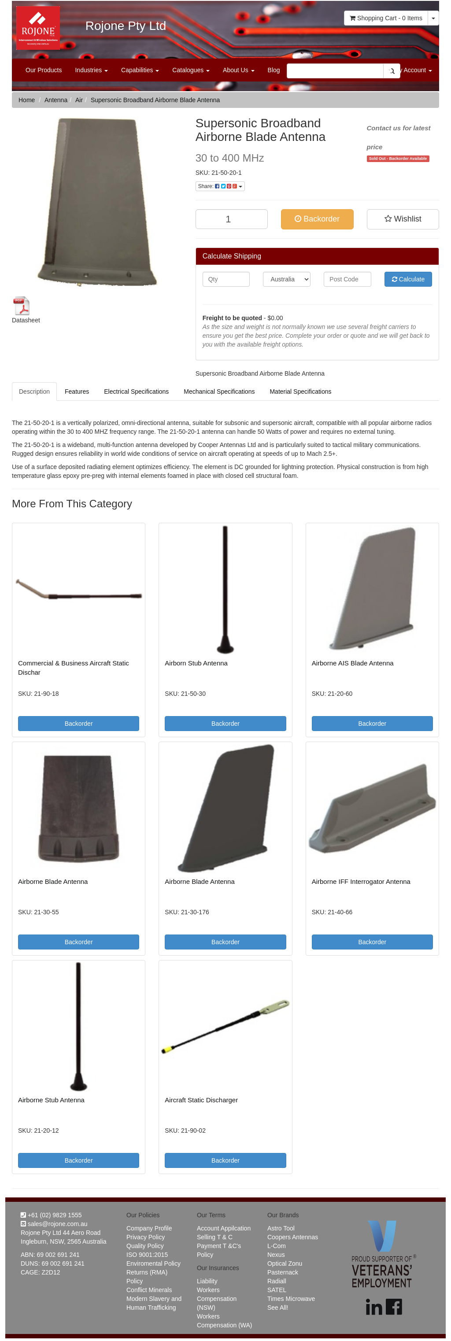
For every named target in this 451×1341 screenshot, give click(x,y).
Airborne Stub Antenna (51, 1100)
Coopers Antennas (292, 1237)
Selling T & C (215, 1237)
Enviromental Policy (153, 1263)
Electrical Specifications (136, 391)
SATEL (276, 1289)
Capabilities (140, 70)
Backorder (317, 218)
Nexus (276, 1254)
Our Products (44, 70)
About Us (238, 70)
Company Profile (149, 1228)
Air (79, 99)
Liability (207, 1281)
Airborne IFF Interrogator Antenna (361, 881)
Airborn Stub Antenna (196, 663)
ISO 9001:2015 (147, 1254)
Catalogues (191, 70)
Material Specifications (300, 391)
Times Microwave (291, 1298)
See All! (277, 1307)
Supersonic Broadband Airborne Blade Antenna (155, 99)
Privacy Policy (145, 1237)
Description (34, 391)
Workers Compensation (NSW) (217, 1298)
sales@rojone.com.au (54, 1223)
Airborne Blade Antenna (53, 881)
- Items (386, 18)
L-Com (276, 1245)
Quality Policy (145, 1245)
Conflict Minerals (149, 1289)
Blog (274, 70)
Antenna (55, 99)
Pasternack (282, 1272)
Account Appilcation (224, 1228)
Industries (91, 70)
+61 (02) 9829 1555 (51, 1215)
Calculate (408, 279)
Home (26, 99)
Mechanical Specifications (219, 391)
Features (77, 391)
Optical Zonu (284, 1263)
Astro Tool (281, 1228)
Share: (220, 186)
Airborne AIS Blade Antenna (353, 663)
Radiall (276, 1281)
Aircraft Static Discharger (201, 1100)
